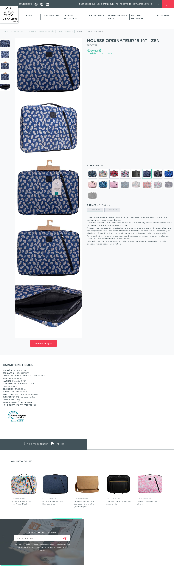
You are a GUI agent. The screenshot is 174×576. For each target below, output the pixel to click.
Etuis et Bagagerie (65, 31)
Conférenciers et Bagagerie (41, 31)
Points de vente (123, 4)
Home (5, 31)
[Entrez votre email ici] (42, 538)
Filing (29, 16)
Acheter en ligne (43, 343)
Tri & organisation (18, 31)
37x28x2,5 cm (95, 210)
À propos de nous (86, 4)
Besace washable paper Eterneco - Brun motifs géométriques (84, 504)
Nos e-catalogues (105, 4)
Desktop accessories (70, 17)
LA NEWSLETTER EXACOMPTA (42, 532)
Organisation (51, 16)
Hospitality (162, 16)
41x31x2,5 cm (112, 210)
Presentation (96, 16)
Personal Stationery (136, 17)
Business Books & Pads (118, 17)
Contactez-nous (140, 4)
